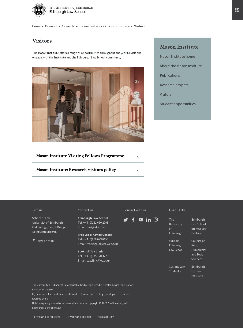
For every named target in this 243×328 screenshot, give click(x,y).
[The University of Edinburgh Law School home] (62, 9)
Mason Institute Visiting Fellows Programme (80, 156)
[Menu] (237, 10)
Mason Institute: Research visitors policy (76, 170)
